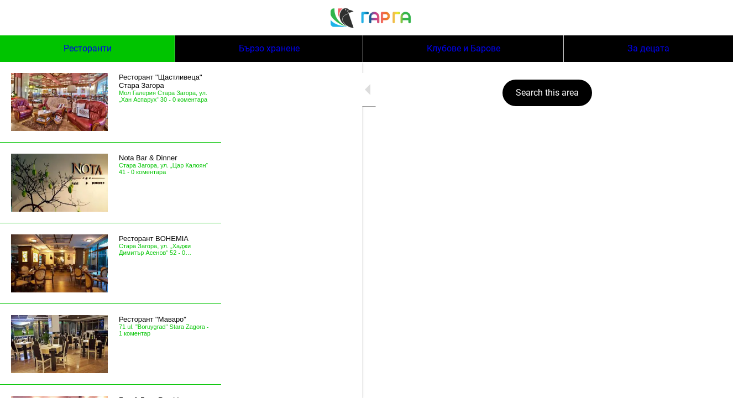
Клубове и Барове (463, 48)
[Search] (704, 17)
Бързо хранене (269, 48)
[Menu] (17, 17)
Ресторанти (88, 48)
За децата (648, 48)
